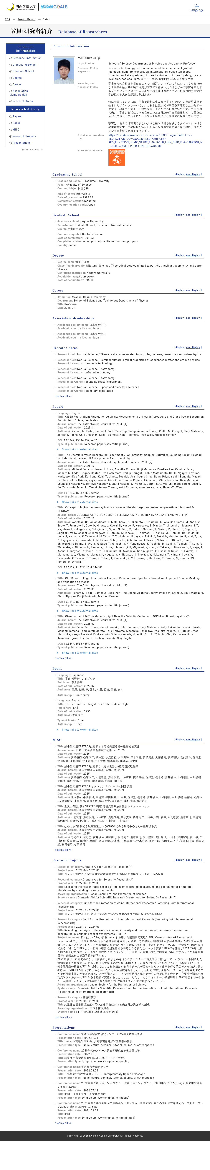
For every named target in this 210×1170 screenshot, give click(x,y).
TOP (7, 19)
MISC (16, 129)
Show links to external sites (77, 449)
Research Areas (23, 101)
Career (17, 84)
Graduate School (23, 71)
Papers (17, 116)
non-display (193, 174)
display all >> (63, 396)
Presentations (22, 142)
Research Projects (24, 136)
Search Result (26, 19)
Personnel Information (27, 58)
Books (17, 122)
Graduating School (25, 64)
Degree (17, 77)
